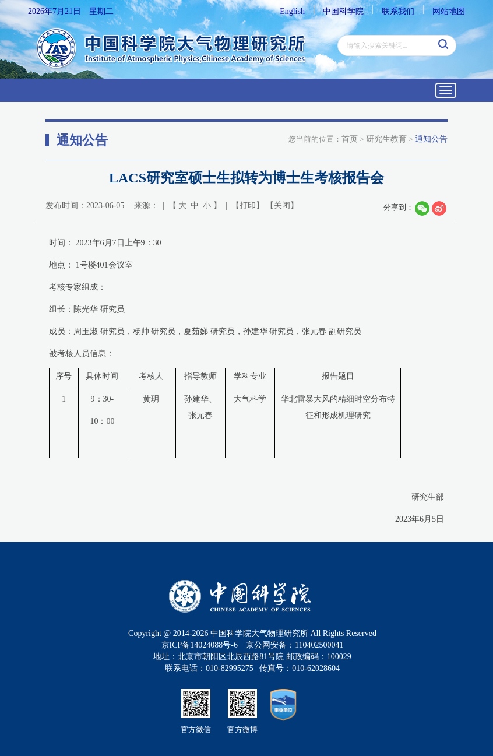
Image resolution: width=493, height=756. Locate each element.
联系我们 (398, 11)
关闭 (282, 205)
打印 (248, 205)
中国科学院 (343, 11)
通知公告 (431, 139)
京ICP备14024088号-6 (199, 645)
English (292, 11)
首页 (349, 139)
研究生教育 (386, 139)
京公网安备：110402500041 (294, 645)
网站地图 (448, 11)
